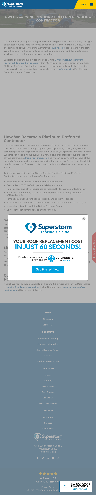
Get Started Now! (48, 269)
